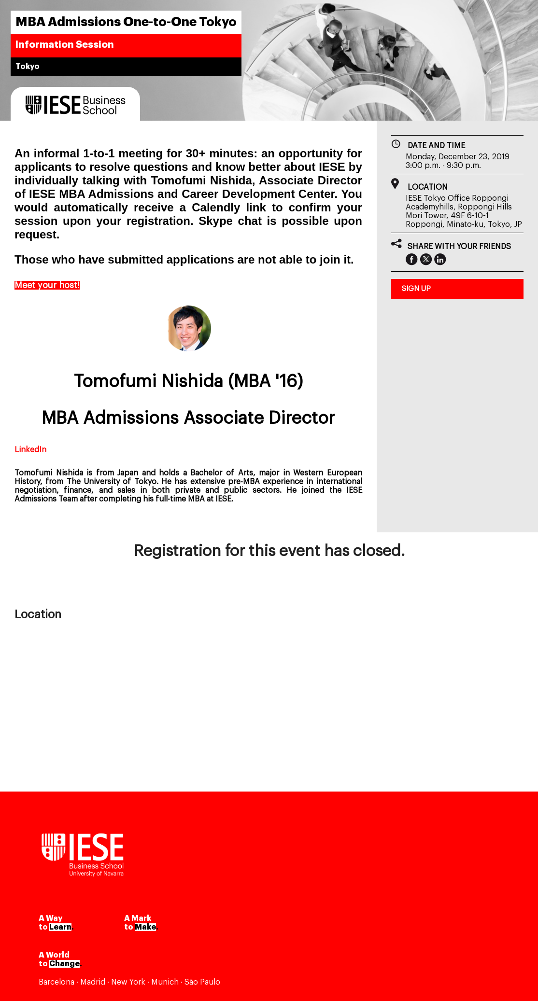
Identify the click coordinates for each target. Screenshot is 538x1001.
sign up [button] (416, 288)
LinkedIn (30, 450)
